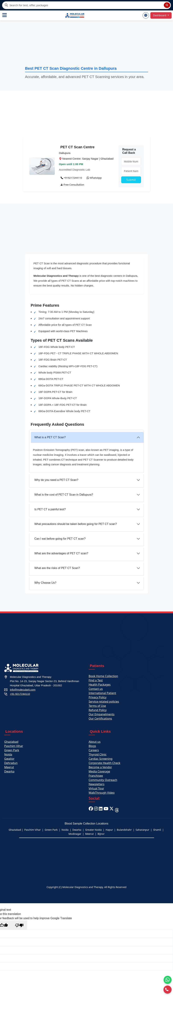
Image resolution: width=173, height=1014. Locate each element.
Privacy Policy (98, 697)
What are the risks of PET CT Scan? (57, 568)
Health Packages (100, 684)
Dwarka (9, 771)
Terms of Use (97, 706)
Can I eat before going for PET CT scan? (60, 538)
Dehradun (10, 763)
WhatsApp (94, 177)
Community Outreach (103, 780)
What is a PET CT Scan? (50, 437)
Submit (131, 180)
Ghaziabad (11, 742)
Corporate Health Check (104, 763)
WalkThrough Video (102, 793)
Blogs (92, 746)
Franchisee (96, 776)
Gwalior (9, 759)
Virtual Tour (96, 788)
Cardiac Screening (101, 759)
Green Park (11, 750)
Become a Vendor (100, 767)
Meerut (9, 767)
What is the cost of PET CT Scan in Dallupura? (63, 494)
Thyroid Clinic (98, 754)
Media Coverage (99, 771)
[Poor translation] (19, 925)
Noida (8, 754)
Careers (94, 750)
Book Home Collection (103, 676)
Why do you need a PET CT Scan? (56, 479)
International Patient (102, 693)
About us (95, 742)
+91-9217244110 (20, 693)
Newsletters (96, 784)
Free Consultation (72, 184)
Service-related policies (104, 701)
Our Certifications (100, 718)
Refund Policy (98, 710)
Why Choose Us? (45, 582)
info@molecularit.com (22, 689)
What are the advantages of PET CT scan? (61, 553)
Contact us (96, 689)
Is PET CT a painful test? (50, 509)
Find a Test (96, 680)
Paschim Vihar (13, 746)
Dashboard (160, 15)
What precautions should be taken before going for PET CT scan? (75, 523)
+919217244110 (71, 177)
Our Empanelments (102, 714)
